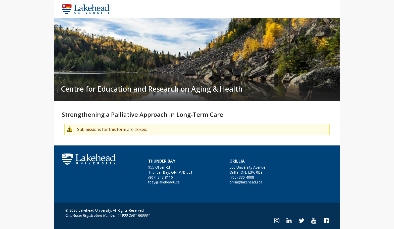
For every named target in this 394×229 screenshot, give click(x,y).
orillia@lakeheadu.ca (245, 182)
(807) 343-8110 (160, 177)
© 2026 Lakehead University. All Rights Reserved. (104, 210)
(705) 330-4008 (241, 177)
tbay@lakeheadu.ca (164, 182)
